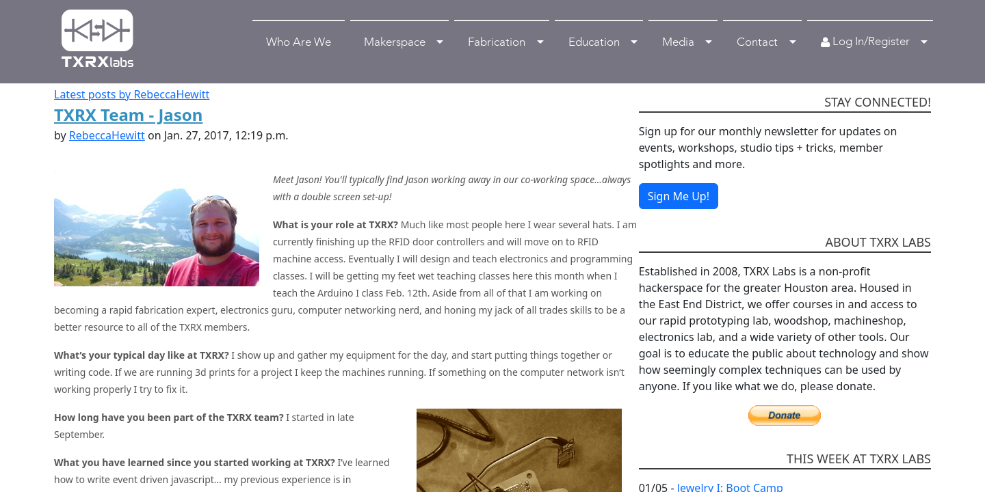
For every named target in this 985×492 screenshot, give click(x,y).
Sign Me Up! (678, 196)
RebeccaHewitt (107, 135)
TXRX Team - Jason (128, 114)
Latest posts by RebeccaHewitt (131, 94)
